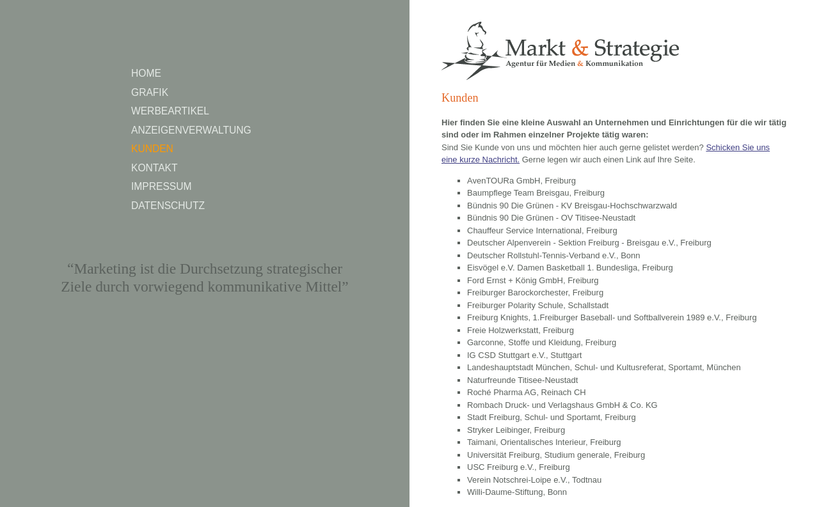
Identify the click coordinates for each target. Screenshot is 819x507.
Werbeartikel (170, 110)
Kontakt (154, 167)
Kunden (152, 148)
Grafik (149, 92)
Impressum (161, 186)
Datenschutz (168, 205)
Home (146, 73)
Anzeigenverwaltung (191, 130)
